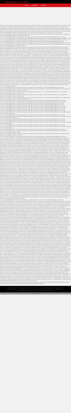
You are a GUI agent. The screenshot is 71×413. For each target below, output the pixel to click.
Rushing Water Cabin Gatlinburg (34, 289)
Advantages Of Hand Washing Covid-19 (23, 287)
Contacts (43, 5)
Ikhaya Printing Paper (48, 287)
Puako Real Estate (46, 290)
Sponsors (35, 5)
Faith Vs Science (31, 290)
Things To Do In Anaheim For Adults (40, 288)
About (26, 5)
